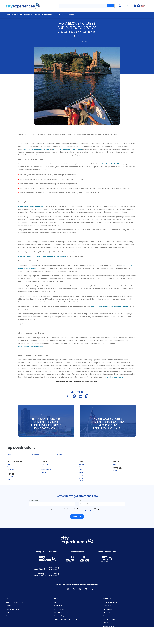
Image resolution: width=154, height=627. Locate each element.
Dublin (115, 464)
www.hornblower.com (115, 377)
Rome (81, 478)
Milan (80, 470)
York (9, 467)
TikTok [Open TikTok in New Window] (92, 589)
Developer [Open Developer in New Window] (106, 623)
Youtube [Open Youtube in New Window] (86, 589)
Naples (81, 472)
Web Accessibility (109, 619)
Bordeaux (10, 476)
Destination (12, 15)
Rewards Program (60, 616)
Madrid (43, 467)
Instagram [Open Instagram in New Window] (68, 589)
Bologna (81, 464)
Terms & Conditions (110, 602)
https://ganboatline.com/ (119, 306)
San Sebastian (46, 470)
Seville (43, 472)
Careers (8, 606)
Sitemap (106, 616)
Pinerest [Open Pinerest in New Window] (80, 589)
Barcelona (45, 464)
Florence (82, 467)
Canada (35, 455)
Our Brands (26, 15)
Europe (58, 455)
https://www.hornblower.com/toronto (51, 256)
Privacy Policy (107, 609)
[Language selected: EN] (144, 6)
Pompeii (81, 475)
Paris (9, 479)
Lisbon (115, 471)
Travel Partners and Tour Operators (66, 619)
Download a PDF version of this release (77, 381)
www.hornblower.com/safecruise (30, 346)
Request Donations (12, 616)
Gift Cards (106, 612)
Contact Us (58, 606)
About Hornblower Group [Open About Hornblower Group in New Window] (14, 602)
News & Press (59, 609)
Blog (7, 612)
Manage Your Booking (62, 612)
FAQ (55, 602)
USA (9, 455)
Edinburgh (10, 470)
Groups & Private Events (45, 15)
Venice (81, 481)
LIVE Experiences (66, 15)
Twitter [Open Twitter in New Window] (74, 589)
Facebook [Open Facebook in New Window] (61, 589)
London (10, 464)
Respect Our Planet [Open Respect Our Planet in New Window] (12, 609)
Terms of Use (107, 606)
